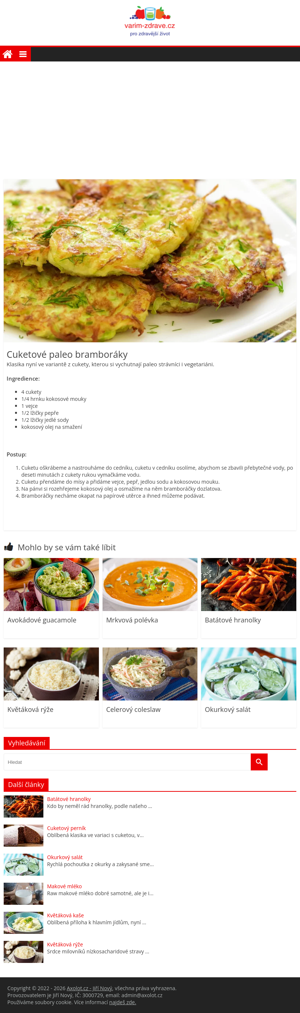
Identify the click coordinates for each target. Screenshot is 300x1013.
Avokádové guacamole (41, 619)
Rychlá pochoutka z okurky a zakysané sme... (100, 864)
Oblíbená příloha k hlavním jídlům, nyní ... (96, 922)
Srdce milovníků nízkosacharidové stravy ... (98, 951)
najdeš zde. (122, 1002)
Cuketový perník (66, 828)
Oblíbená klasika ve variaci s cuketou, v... (95, 835)
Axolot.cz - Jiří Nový (89, 988)
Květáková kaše (65, 915)
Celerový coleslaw (133, 709)
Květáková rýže (30, 709)
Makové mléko (64, 886)
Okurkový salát (227, 709)
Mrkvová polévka (132, 619)
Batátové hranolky (233, 619)
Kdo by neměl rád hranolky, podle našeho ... (99, 805)
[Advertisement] (150, 116)
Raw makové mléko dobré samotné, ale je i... (100, 893)
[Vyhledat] (259, 761)
